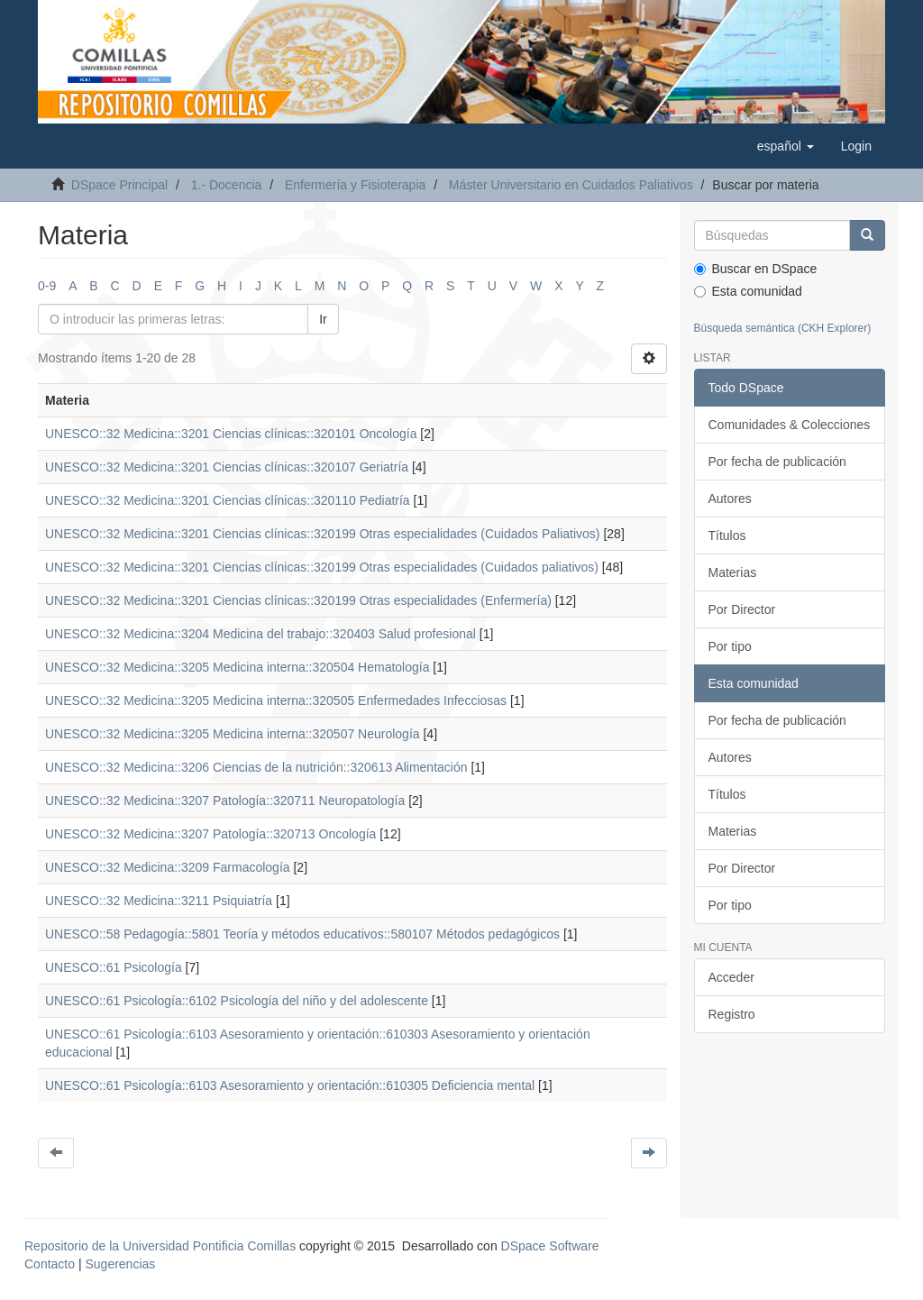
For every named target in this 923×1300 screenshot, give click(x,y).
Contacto (49, 1264)
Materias (732, 572)
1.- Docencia (226, 185)
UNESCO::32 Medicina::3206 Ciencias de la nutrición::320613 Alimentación (256, 767)
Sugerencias (120, 1264)
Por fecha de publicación (777, 461)
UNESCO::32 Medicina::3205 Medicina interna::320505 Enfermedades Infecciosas (276, 700)
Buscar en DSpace (756, 268)
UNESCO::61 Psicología (113, 967)
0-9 (47, 286)
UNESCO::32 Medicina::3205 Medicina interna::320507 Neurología (232, 734)
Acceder (731, 977)
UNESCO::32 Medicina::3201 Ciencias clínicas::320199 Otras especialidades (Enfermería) (298, 600)
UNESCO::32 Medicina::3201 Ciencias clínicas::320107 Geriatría (226, 467)
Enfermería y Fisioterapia (355, 185)
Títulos (727, 535)
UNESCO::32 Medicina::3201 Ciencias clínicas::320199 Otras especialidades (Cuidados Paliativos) (322, 533)
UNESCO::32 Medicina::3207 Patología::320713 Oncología (210, 834)
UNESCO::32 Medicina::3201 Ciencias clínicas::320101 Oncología (230, 433)
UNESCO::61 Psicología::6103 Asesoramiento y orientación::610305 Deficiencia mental (290, 1085)
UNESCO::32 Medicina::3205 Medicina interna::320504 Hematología (237, 667)
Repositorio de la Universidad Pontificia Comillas (160, 1246)
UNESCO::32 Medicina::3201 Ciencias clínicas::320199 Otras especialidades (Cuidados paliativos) (322, 567)
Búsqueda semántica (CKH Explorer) (783, 328)
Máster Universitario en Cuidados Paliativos (571, 185)
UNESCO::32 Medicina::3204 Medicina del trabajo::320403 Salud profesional (260, 634)
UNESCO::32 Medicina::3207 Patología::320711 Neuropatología (225, 800)
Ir (323, 319)
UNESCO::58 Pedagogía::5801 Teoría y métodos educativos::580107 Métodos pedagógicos (302, 934)
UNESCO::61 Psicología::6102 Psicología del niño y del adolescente (236, 1000)
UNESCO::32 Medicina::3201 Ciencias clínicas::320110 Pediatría (227, 500)
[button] (785, 146)
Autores (730, 498)
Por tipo (730, 646)
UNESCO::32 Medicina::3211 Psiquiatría (158, 900)
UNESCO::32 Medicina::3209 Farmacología (167, 867)
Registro (731, 1014)
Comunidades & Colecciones (789, 424)
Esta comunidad (748, 291)
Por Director (742, 609)
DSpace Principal (119, 185)
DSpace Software (550, 1246)
